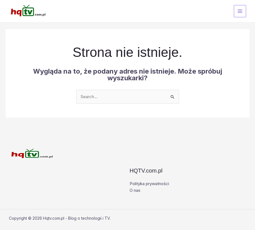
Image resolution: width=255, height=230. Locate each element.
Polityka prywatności (149, 183)
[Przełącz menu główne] (240, 11)
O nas (135, 190)
